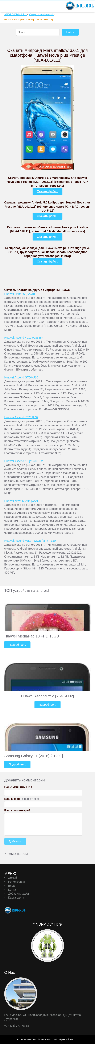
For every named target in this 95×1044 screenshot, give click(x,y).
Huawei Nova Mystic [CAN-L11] (24, 500)
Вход (11, 885)
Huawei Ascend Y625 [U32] (21, 417)
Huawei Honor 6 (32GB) (19, 293)
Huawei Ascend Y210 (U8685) (23, 337)
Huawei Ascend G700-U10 (21, 377)
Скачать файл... (47, 191)
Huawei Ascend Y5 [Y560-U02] (24, 461)
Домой (12, 877)
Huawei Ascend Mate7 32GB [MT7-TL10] (30, 540)
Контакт (13, 889)
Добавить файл (18, 893)
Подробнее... (17, 644)
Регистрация (16, 881)
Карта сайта (16, 897)
